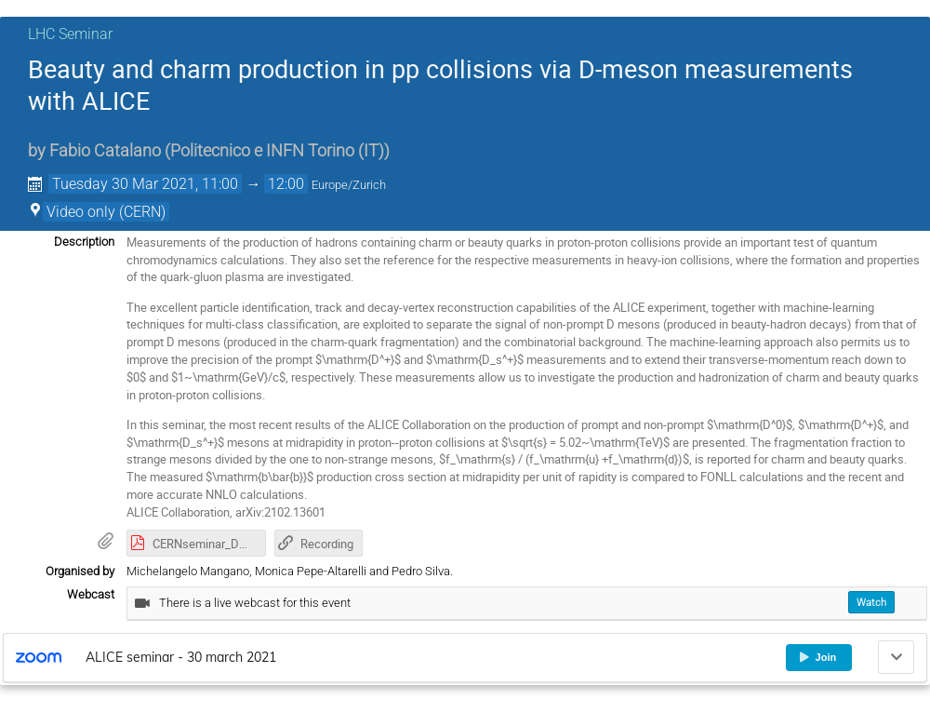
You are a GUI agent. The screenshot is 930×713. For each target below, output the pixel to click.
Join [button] (817, 657)
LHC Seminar (70, 34)
